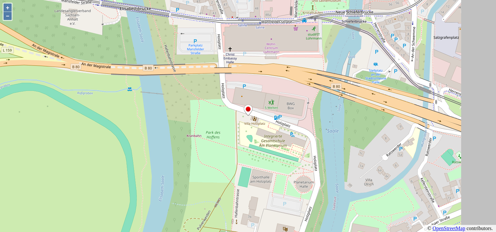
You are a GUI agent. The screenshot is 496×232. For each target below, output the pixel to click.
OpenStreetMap (448, 228)
